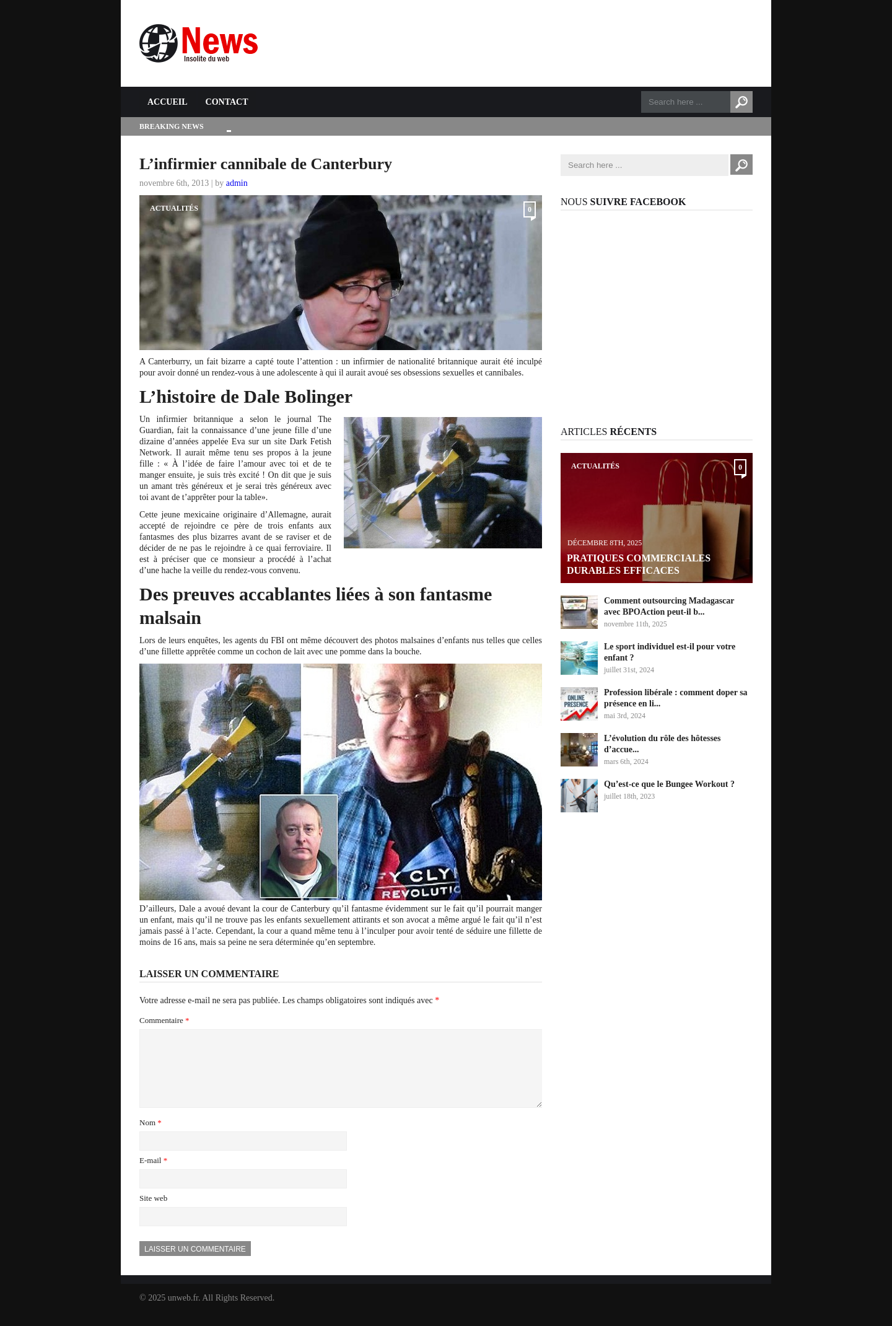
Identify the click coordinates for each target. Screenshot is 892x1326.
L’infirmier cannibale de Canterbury (265, 164)
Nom (150, 1137)
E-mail (153, 1175)
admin (237, 183)
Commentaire (164, 1020)
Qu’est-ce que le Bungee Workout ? (669, 784)
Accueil (167, 102)
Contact (227, 102)
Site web (153, 1213)
